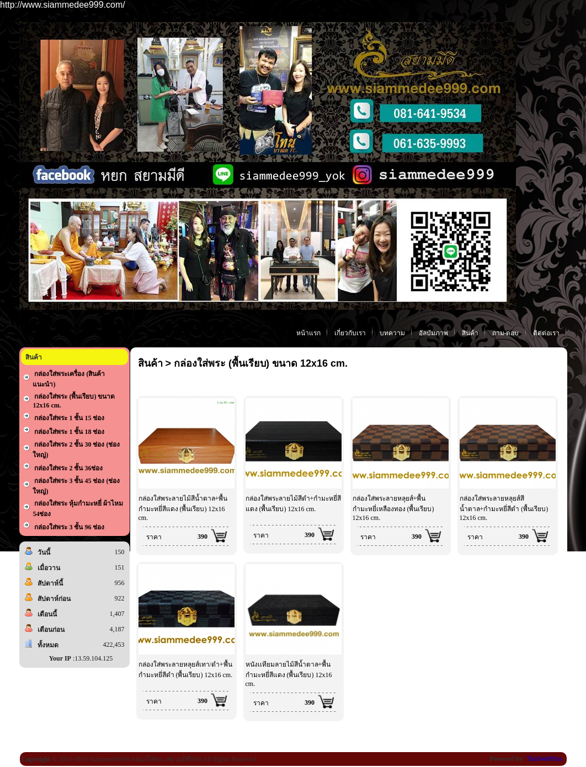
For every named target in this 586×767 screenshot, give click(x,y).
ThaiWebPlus (544, 759)
